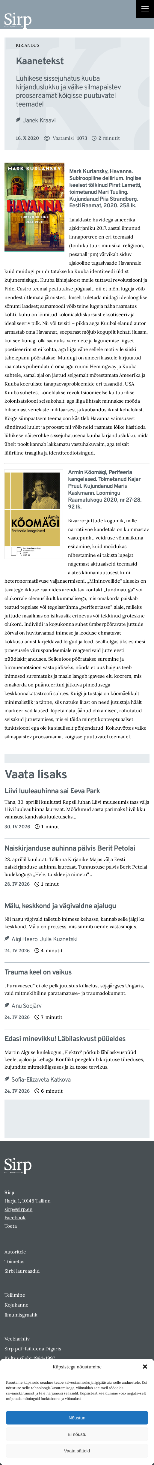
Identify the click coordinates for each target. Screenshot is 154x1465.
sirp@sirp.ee (18, 1209)
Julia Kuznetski (58, 940)
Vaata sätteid (77, 1450)
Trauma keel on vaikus (38, 972)
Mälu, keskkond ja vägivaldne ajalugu (60, 906)
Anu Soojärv (26, 1006)
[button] (145, 1367)
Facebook (14, 1217)
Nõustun (77, 1417)
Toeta (10, 1226)
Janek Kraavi (39, 121)
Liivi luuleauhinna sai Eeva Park (52, 791)
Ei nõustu (77, 1434)
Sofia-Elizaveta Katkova (41, 1080)
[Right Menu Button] (145, 9)
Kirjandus (27, 45)
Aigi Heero (24, 940)
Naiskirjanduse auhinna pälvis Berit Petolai (69, 849)
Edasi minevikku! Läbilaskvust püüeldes (65, 1039)
